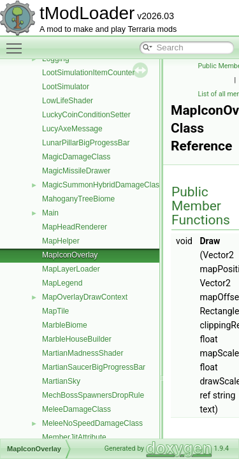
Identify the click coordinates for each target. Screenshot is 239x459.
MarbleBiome (64, 325)
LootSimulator (65, 86)
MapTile (55, 311)
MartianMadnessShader (82, 353)
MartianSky (61, 381)
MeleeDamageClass (76, 409)
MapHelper (61, 241)
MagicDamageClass (76, 156)
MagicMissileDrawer (76, 170)
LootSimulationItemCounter (88, 72)
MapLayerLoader (71, 269)
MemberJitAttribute (74, 437)
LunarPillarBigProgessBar (85, 142)
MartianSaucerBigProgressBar (93, 367)
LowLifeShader (67, 100)
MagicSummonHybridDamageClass (102, 184)
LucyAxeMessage (72, 128)
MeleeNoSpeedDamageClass (92, 423)
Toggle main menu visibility (17, 42)
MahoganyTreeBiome (78, 198)
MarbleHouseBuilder (77, 339)
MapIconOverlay (70, 255)
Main (50, 212)
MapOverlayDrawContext (84, 297)
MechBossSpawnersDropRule (93, 395)
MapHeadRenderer (74, 226)
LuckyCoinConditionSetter (86, 114)
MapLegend (62, 283)
